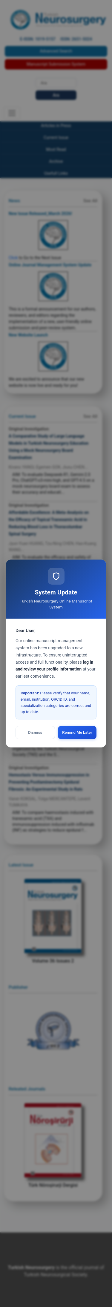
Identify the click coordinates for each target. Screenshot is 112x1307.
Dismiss (35, 732)
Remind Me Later (77, 732)
